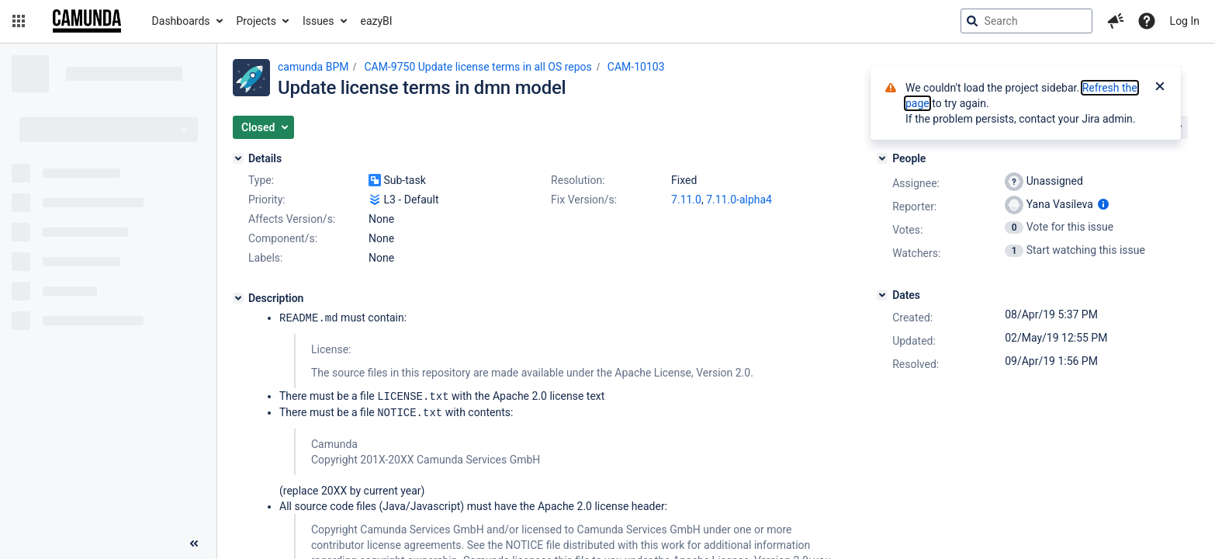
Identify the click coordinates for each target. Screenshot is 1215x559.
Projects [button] (256, 21)
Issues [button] (318, 21)
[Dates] (882, 295)
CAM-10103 (636, 67)
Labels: (265, 258)
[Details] (238, 158)
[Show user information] (1103, 204)
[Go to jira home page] (87, 20)
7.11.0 (686, 199)
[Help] (1146, 21)
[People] (882, 158)
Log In (1184, 21)
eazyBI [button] (377, 21)
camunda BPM (313, 67)
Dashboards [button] (181, 21)
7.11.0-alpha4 (739, 199)
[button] (18, 20)
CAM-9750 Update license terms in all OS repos (477, 67)
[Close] (1160, 87)
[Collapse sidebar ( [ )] (194, 543)
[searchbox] (1026, 21)
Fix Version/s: (584, 199)
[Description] (238, 298)
